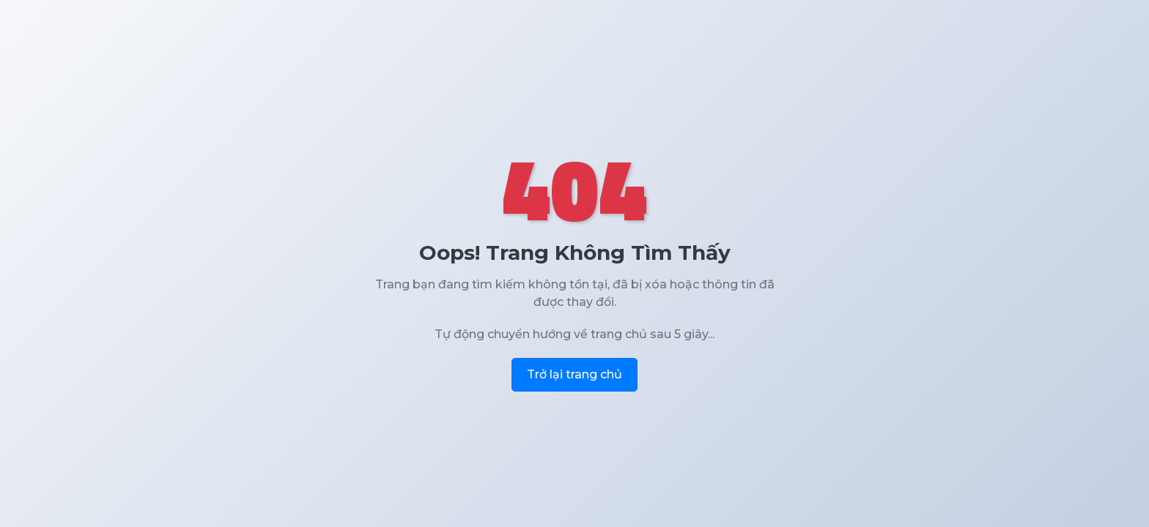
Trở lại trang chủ (574, 374)
